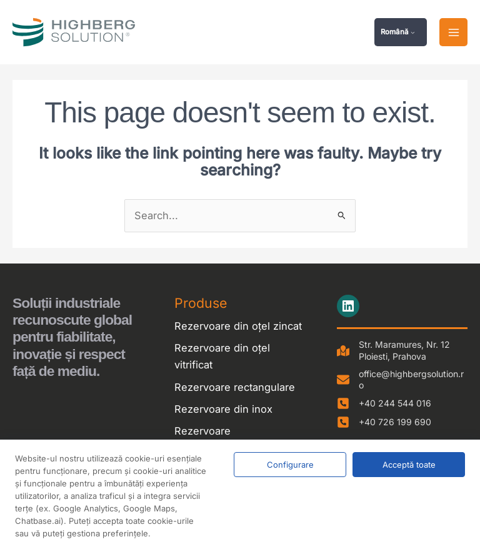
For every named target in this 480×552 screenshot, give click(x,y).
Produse (200, 304)
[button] (401, 33)
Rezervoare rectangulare (234, 388)
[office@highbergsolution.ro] (402, 381)
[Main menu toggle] (453, 33)
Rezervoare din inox (223, 410)
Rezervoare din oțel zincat (238, 327)
